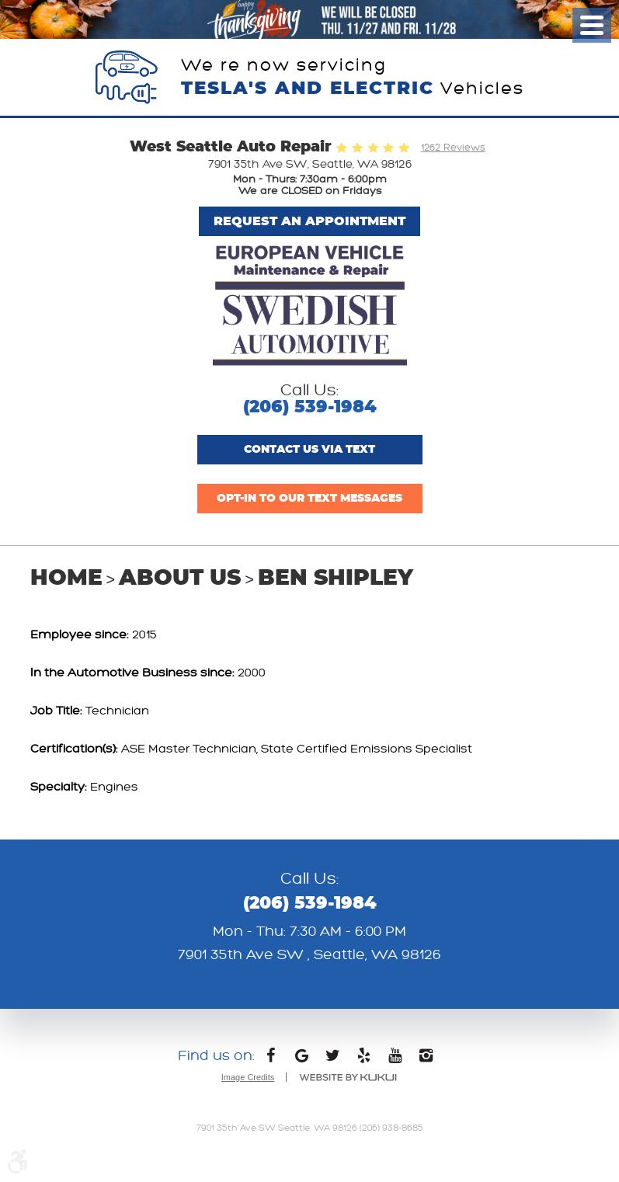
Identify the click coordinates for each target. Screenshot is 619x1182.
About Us (180, 578)
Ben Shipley (335, 578)
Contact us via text (309, 449)
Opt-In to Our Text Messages (309, 498)
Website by (348, 1077)
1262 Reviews (453, 147)
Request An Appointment (309, 221)
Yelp (363, 1059)
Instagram (425, 1059)
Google (301, 1059)
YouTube (394, 1059)
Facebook (270, 1059)
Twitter (332, 1059)
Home (66, 578)
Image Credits (247, 1077)
